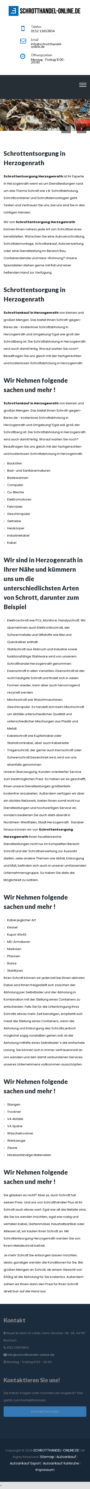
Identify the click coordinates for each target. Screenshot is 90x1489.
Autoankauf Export (25, 1463)
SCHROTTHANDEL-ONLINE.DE (56, 1450)
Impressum (45, 1469)
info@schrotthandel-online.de (30, 1354)
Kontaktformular (45, 1411)
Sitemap (47, 1456)
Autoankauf (66, 1456)
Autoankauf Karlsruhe (61, 1463)
